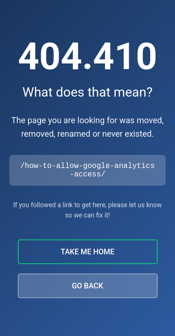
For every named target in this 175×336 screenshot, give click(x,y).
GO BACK (87, 287)
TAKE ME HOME (87, 253)
